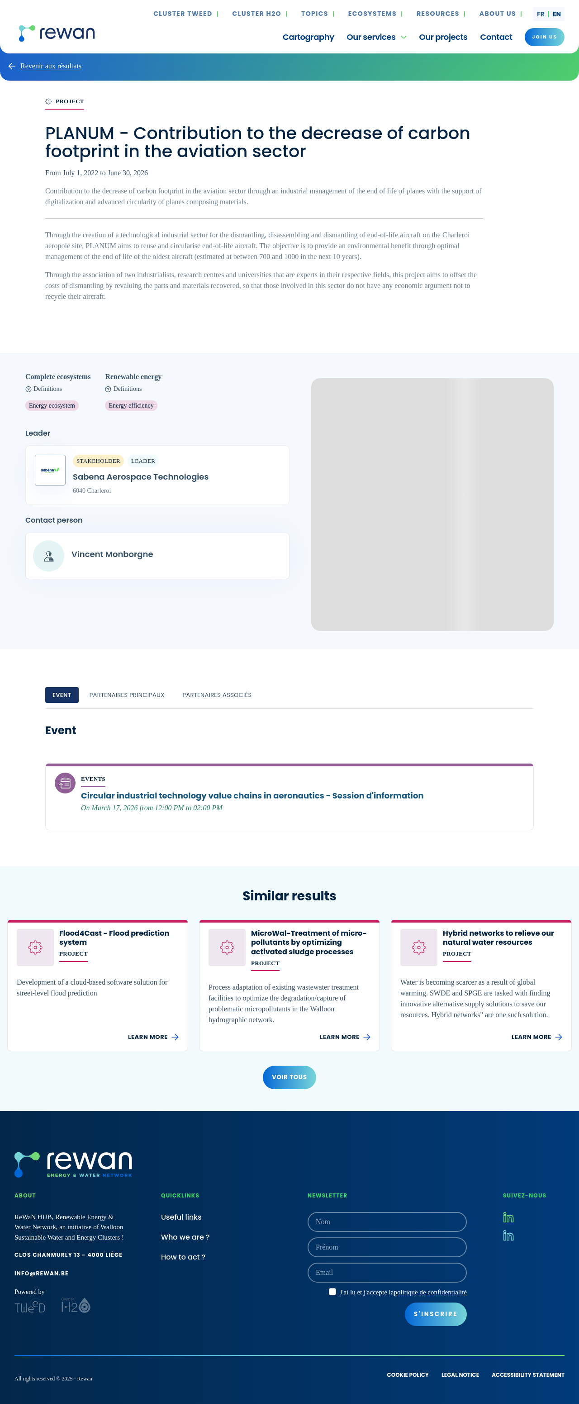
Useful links (181, 1217)
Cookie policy (408, 1375)
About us (497, 14)
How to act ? (183, 1257)
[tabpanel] (289, 776)
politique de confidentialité (430, 1292)
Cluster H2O (257, 14)
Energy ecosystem (52, 405)
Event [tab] (61, 695)
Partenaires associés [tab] (217, 695)
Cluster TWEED (182, 14)
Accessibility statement (528, 1375)
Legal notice (460, 1375)
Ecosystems (372, 14)
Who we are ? (185, 1237)
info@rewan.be (41, 1273)
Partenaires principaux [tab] (127, 695)
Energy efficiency (131, 405)
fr (541, 14)
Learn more (153, 1037)
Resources (438, 14)
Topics (314, 14)
